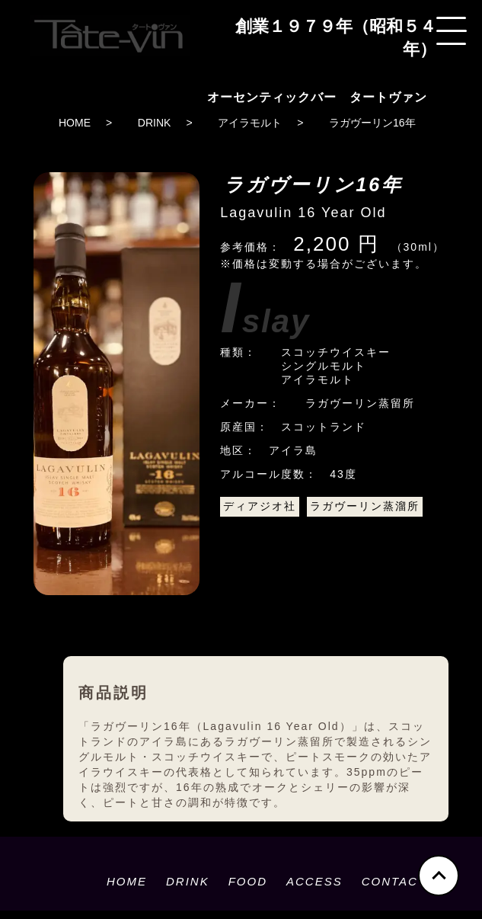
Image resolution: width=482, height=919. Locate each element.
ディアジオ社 (259, 506)
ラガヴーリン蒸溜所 (365, 506)
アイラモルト (250, 123)
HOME (75, 123)
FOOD (247, 881)
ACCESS (314, 881)
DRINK (154, 123)
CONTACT (394, 881)
